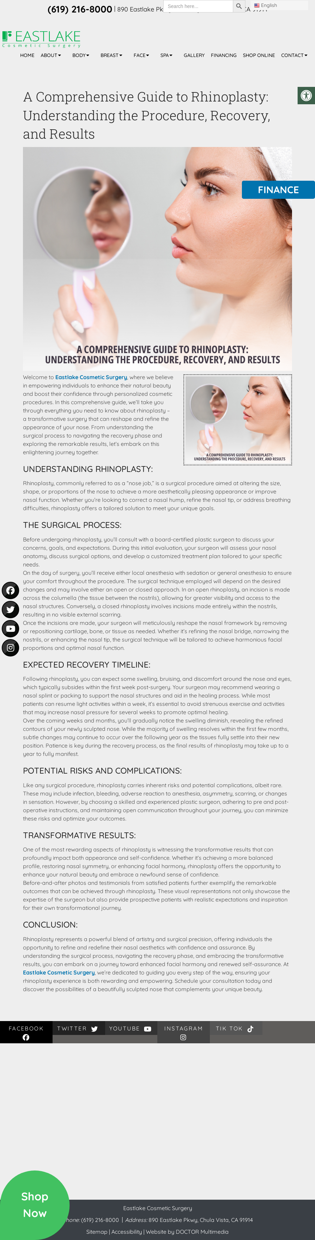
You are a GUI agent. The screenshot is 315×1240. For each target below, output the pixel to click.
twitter (78, 1028)
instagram (183, 1033)
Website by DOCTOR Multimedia (187, 1231)
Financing (224, 55)
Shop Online (259, 55)
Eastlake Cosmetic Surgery (91, 377)
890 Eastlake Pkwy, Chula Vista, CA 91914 (201, 1219)
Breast (110, 55)
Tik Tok (236, 1028)
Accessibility (126, 1231)
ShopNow (34, 1204)
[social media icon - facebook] (10, 590)
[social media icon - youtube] (10, 628)
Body (79, 55)
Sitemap (97, 1231)
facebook (26, 1033)
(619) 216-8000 (100, 1219)
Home (27, 55)
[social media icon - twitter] (10, 609)
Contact (292, 55)
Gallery (194, 55)
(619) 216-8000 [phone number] (80, 9)
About (49, 55)
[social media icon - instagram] (10, 647)
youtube (131, 1028)
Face (139, 55)
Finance (278, 189)
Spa (164, 55)
